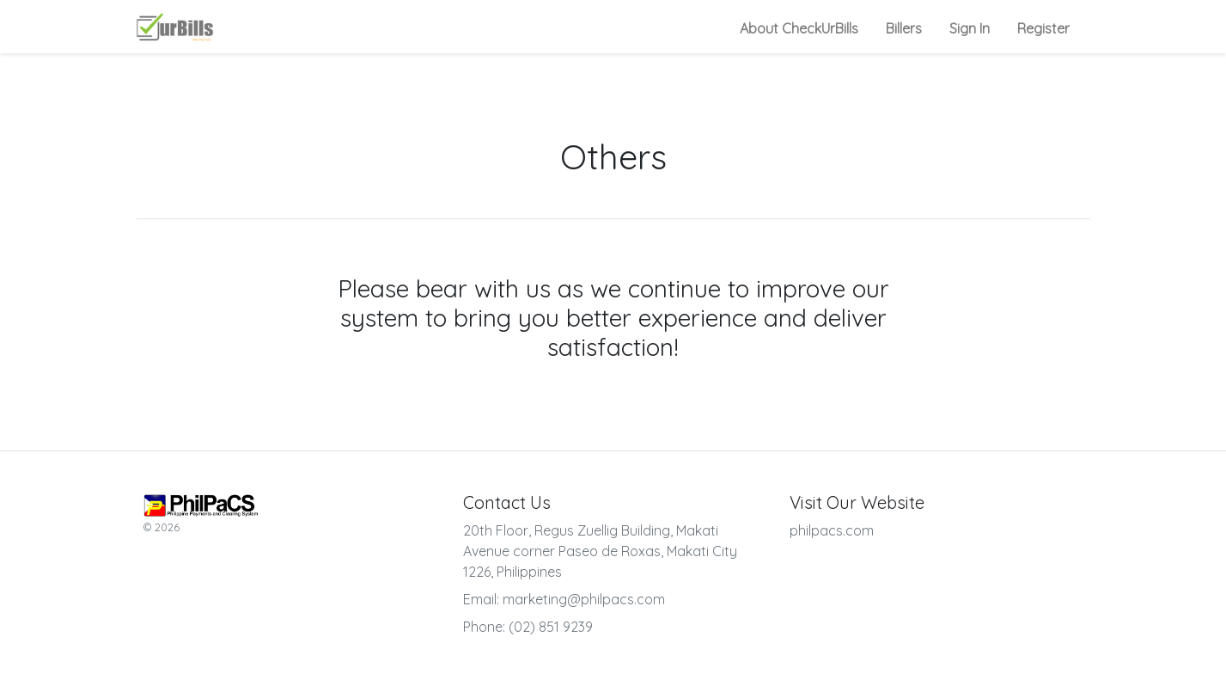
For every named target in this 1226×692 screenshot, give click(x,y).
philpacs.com (832, 530)
